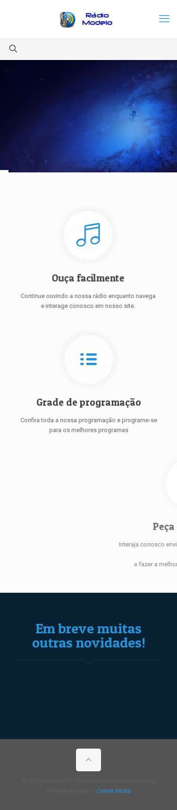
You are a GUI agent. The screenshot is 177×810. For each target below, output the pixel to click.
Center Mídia (114, 790)
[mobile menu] (164, 19)
